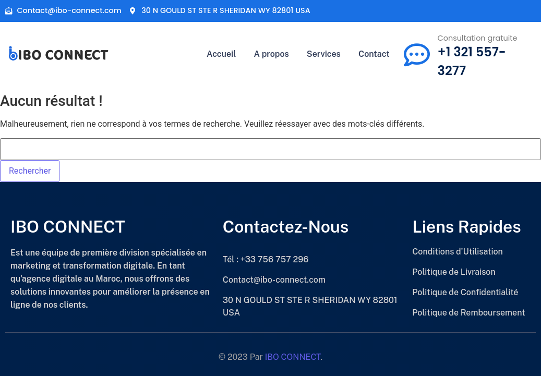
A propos (271, 54)
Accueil (221, 54)
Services (324, 54)
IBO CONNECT (293, 357)
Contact (374, 54)
